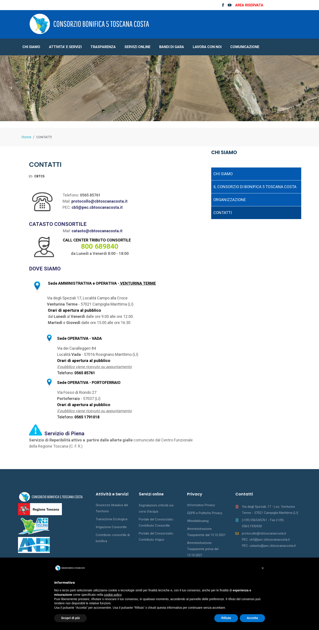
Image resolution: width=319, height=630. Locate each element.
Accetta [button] (252, 618)
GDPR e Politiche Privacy (204, 513)
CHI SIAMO (31, 47)
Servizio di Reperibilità (50, 440)
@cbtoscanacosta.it (104, 231)
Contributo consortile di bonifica (113, 538)
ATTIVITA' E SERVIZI (65, 47)
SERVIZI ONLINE (137, 47)
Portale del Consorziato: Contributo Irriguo (156, 536)
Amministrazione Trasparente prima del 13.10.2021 (202, 549)
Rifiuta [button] (226, 618)
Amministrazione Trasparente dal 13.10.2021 (206, 532)
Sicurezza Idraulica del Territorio (112, 508)
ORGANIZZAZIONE (229, 199)
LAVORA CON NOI (207, 47)
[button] (262, 568)
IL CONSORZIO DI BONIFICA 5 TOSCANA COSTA (254, 186)
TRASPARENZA (103, 47)
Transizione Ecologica (111, 519)
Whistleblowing (198, 521)
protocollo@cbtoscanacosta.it (99, 201)
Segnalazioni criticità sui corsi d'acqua (156, 508)
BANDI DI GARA (171, 47)
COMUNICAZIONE (244, 47)
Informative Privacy (201, 505)
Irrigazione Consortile (111, 527)
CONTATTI (222, 212)
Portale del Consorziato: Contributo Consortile (156, 522)
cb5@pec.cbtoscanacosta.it (97, 207)
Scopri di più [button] (70, 618)
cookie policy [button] (112, 594)
